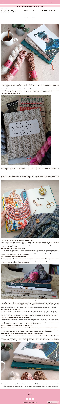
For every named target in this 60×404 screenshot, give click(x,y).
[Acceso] (55, 2)
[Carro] (58, 2)
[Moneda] (48, 2)
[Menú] (35, 2)
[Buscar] (39, 2)
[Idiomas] (44, 2)
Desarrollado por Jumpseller (33, 401)
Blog (2, 12)
